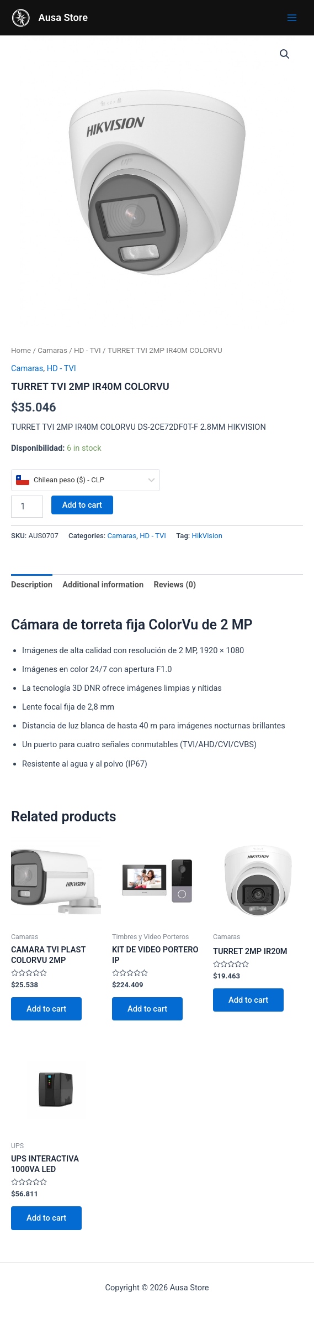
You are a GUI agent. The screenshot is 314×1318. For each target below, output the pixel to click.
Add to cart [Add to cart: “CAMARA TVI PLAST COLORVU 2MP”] (46, 1009)
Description (31, 585)
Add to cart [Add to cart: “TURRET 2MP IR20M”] (248, 1000)
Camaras (52, 350)
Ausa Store (63, 17)
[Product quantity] (27, 507)
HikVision (207, 536)
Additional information (102, 585)
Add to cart (82, 505)
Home (21, 350)
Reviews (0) (174, 585)
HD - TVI (87, 350)
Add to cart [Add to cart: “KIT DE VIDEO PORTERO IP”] (147, 1009)
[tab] (31, 585)
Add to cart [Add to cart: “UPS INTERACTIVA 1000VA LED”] (46, 1218)
